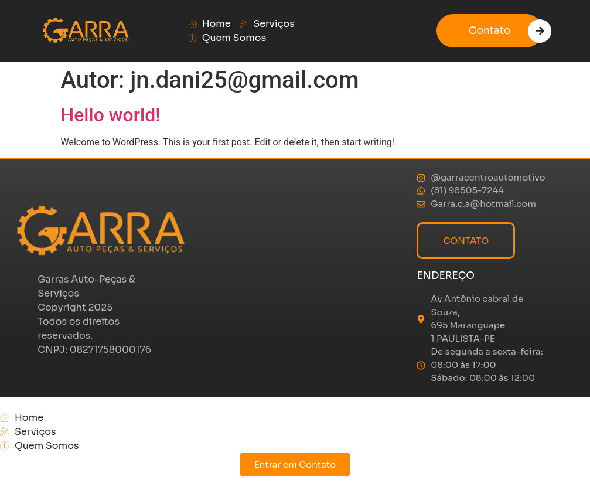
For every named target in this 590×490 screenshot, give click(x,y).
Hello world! (111, 115)
